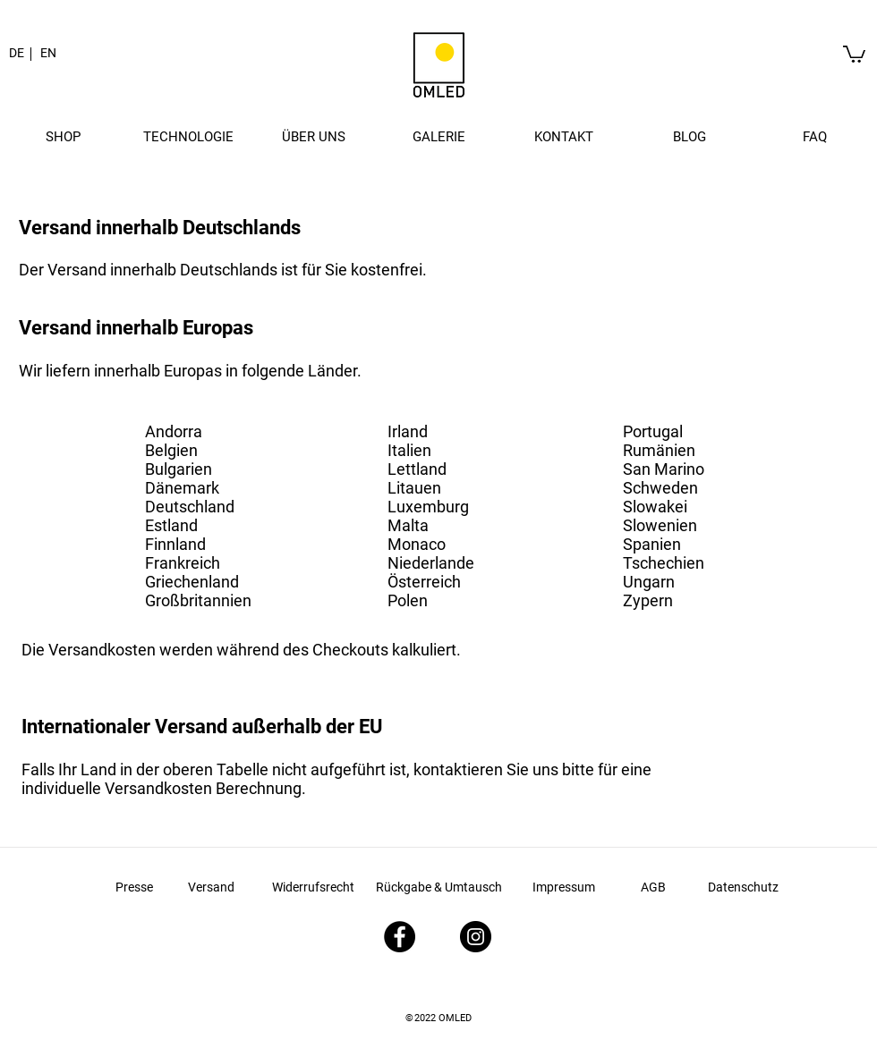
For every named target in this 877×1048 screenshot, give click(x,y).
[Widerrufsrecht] (313, 887)
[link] (854, 53)
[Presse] (134, 887)
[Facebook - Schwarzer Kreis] (399, 936)
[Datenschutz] (743, 888)
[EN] (48, 54)
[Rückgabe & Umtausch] (439, 887)
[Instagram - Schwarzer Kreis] (475, 936)
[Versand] (211, 887)
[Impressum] (564, 888)
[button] (62, 136)
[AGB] (653, 888)
